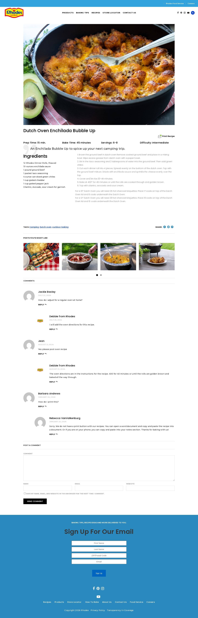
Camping (34, 227)
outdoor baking (60, 227)
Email (77, 484)
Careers (191, 3)
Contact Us (121, 602)
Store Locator (74, 602)
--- (53, 602)
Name (25, 484)
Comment (28, 454)
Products (59, 602)
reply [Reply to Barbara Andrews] (41, 406)
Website (130, 484)
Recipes (47, 602)
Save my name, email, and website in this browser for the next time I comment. (65, 494)
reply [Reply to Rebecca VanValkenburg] (52, 434)
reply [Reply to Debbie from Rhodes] (52, 329)
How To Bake (92, 602)
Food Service (136, 602)
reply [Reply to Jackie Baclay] (41, 305)
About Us (107, 602)
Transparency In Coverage (120, 610)
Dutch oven (45, 227)
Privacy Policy (98, 610)
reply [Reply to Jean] (41, 354)
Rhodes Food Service (175, 3)
